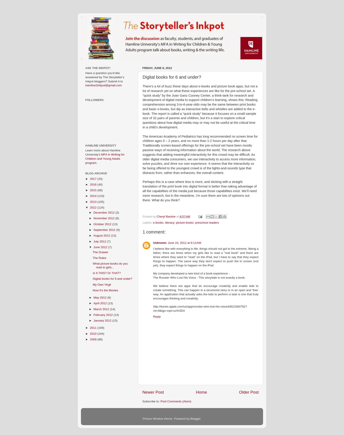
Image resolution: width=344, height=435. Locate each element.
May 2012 (100, 297)
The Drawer (100, 252)
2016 (93, 184)
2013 (93, 201)
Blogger (195, 418)
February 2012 (103, 315)
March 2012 (101, 309)
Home (201, 392)
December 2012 (104, 212)
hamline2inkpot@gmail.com (103, 85)
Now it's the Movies (105, 290)
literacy (169, 222)
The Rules (99, 258)
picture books (185, 222)
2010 (93, 333)
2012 (93, 207)
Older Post (249, 392)
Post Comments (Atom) (176, 401)
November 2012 (104, 218)
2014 (93, 196)
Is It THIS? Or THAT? (107, 273)
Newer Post (153, 392)
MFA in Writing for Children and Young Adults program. (105, 158)
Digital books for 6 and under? (112, 278)
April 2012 (100, 303)
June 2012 (100, 247)
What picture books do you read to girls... (110, 265)
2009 (93, 339)
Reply (157, 316)
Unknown (160, 242)
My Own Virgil (102, 284)
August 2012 (102, 235)
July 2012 (100, 241)
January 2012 (102, 320)
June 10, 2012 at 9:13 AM (184, 242)
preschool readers (207, 222)
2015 (93, 190)
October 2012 (102, 224)
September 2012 (104, 230)
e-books (158, 222)
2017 (93, 178)
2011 (93, 327)
